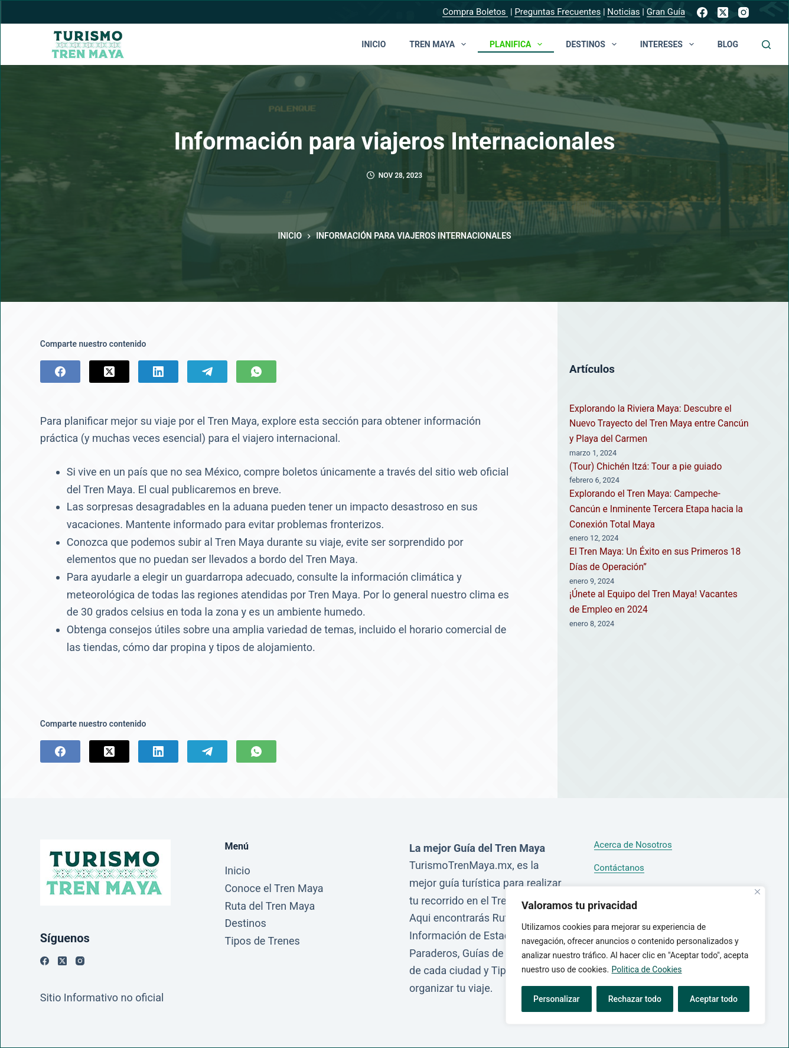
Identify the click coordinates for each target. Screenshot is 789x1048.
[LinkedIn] (158, 371)
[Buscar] (766, 44)
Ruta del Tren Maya (269, 906)
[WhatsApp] (256, 371)
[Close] (757, 891)
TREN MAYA (440, 44)
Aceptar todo (714, 999)
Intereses (669, 44)
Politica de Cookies (647, 969)
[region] (635, 955)
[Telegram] (207, 371)
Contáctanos (619, 868)
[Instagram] (743, 12)
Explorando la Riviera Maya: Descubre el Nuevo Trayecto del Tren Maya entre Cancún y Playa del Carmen (659, 423)
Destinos (593, 44)
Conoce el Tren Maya (273, 888)
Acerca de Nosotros (633, 844)
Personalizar (556, 999)
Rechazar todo (634, 999)
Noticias (623, 11)
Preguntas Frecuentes (557, 11)
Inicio (373, 44)
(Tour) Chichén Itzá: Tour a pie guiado (645, 466)
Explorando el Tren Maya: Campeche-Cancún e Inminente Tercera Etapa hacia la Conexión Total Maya (656, 509)
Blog (728, 44)
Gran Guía (666, 11)
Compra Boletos (475, 11)
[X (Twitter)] (723, 12)
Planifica (518, 44)
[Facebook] (702, 12)
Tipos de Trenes (261, 941)
